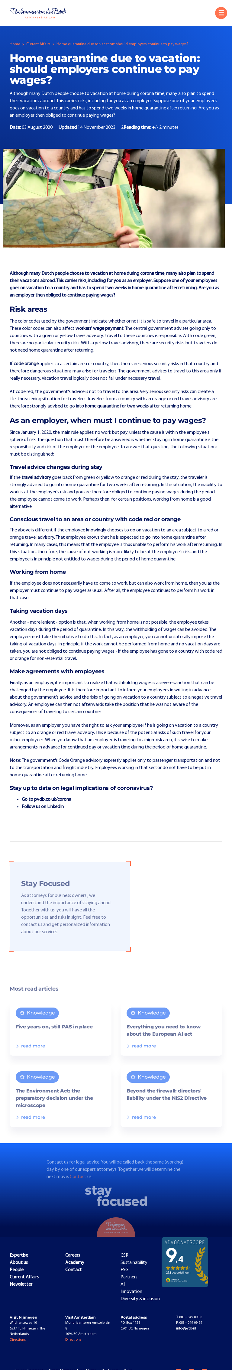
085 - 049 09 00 (189, 1317)
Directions (18, 1340)
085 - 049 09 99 (189, 1323)
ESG (124, 1270)
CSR (124, 1255)
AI (123, 1284)
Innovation (131, 1291)
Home (15, 44)
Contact (78, 1182)
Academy (74, 1262)
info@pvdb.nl (186, 1328)
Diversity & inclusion (140, 1299)
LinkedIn (55, 806)
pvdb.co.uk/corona (52, 799)
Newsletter (21, 1284)
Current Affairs (38, 44)
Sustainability (134, 1262)
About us (19, 1262)
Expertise (19, 1255)
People (17, 1270)
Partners (129, 1277)
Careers (72, 1255)
